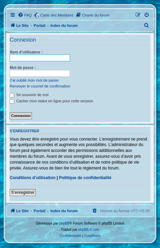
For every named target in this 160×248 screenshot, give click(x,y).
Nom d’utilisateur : (26, 52)
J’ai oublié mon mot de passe (34, 80)
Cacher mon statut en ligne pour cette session (51, 101)
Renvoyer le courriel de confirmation (40, 86)
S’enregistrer (22, 192)
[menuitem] (25, 15)
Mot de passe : (23, 67)
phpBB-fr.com (88, 229)
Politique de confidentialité (85, 177)
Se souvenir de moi (29, 95)
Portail (39, 25)
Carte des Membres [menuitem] (56, 15)
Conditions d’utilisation (32, 177)
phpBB (64, 223)
